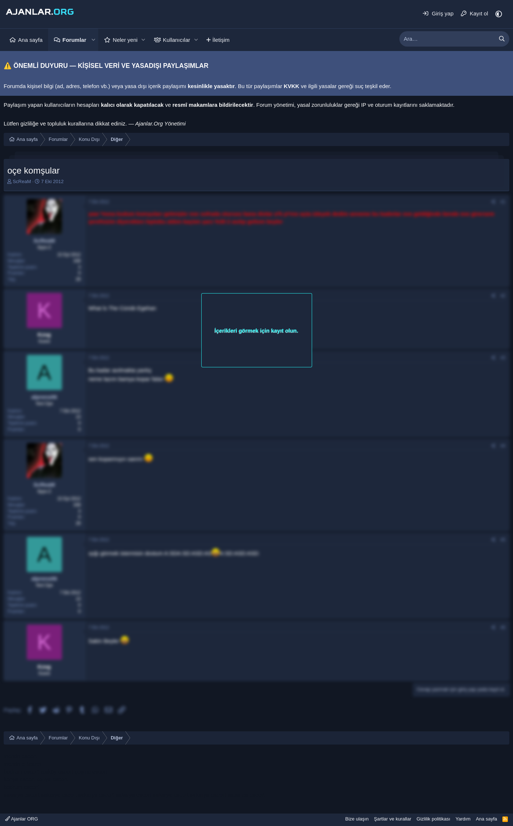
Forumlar (74, 40)
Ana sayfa (30, 40)
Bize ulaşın (357, 819)
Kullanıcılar (176, 40)
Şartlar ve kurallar (392, 819)
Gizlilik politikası (433, 819)
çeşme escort (90, 771)
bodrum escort (21, 771)
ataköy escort (56, 771)
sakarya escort (22, 795)
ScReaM (22, 181)
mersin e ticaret (22, 764)
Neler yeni (125, 40)
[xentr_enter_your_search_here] (447, 39)
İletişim (221, 40)
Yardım (462, 819)
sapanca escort (246, 795)
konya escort (19, 779)
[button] (93, 40)
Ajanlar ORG (21, 819)
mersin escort (20, 756)
